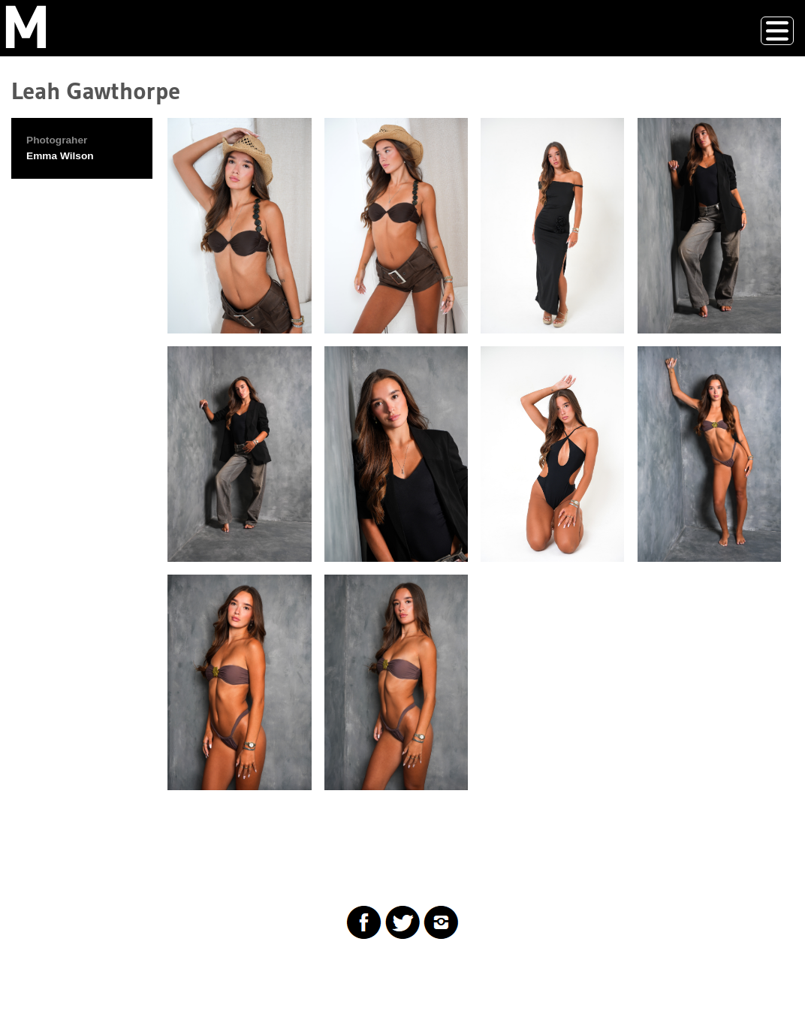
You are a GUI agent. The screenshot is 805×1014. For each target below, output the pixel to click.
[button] (239, 225)
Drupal (85, 972)
